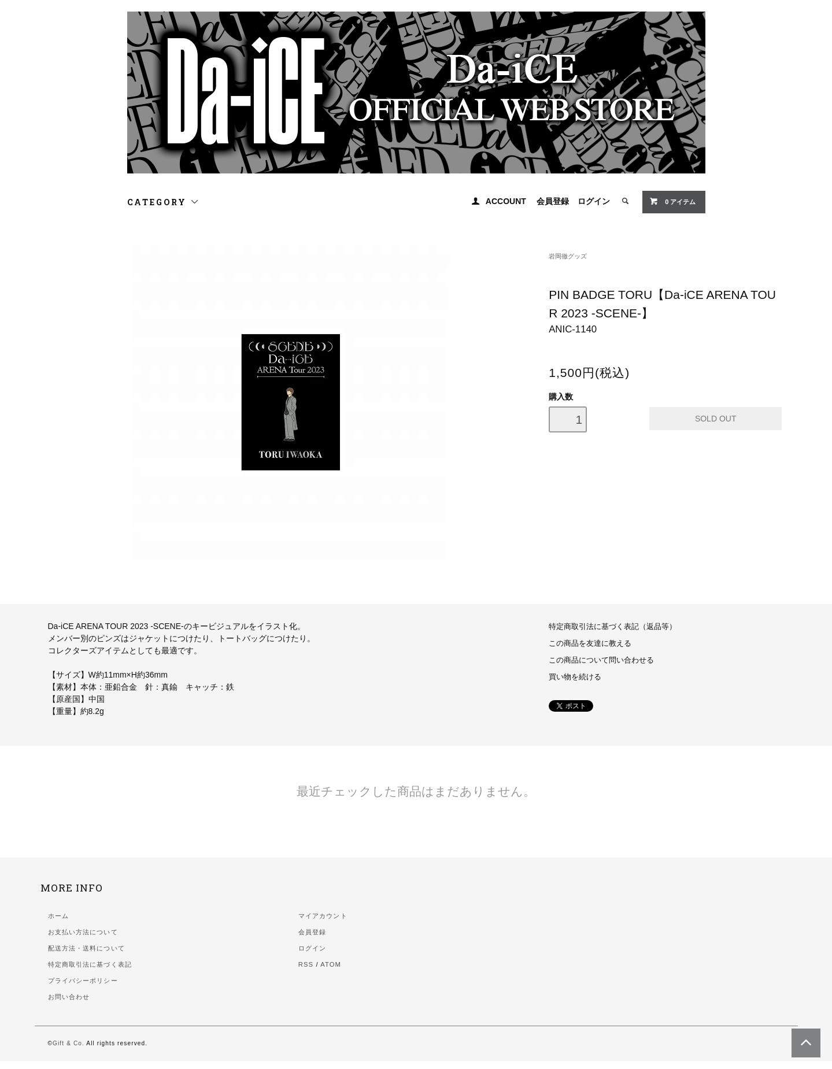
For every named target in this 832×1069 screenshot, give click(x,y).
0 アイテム (672, 201)
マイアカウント (322, 915)
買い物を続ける (575, 677)
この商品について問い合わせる (601, 660)
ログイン (594, 201)
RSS (305, 964)
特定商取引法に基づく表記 (90, 964)
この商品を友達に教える (590, 643)
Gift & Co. (68, 1043)
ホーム (58, 915)
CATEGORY (163, 202)
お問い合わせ (69, 996)
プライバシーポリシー (83, 980)
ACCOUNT (506, 201)
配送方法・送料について (86, 948)
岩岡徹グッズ (568, 256)
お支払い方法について (83, 932)
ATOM (330, 964)
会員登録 (553, 201)
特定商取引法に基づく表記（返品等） (612, 627)
